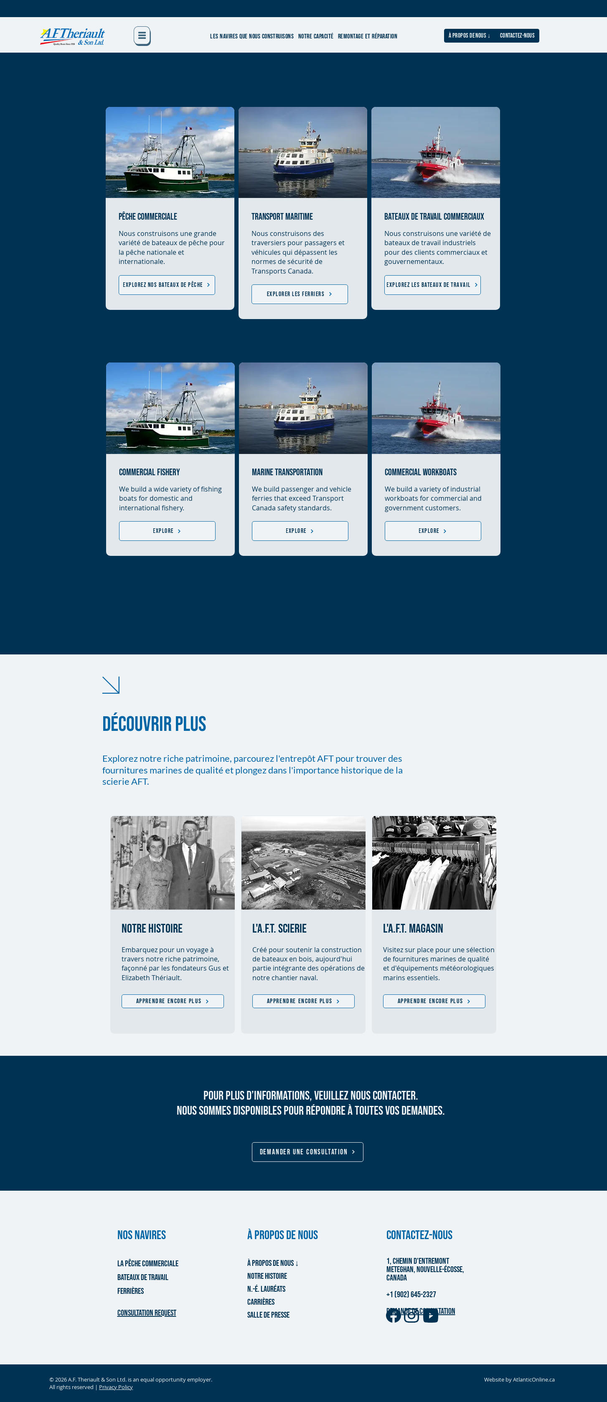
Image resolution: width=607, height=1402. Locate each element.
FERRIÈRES (130, 1291)
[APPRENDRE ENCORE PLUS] (173, 1001)
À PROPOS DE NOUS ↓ (273, 1263)
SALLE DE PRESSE (268, 1315)
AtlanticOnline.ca (534, 1379)
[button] (142, 36)
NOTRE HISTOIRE (267, 1276)
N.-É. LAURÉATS (266, 1289)
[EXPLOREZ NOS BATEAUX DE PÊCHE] (167, 285)
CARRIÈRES (260, 1302)
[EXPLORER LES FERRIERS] (299, 294)
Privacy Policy (116, 1387)
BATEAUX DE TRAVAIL (142, 1278)
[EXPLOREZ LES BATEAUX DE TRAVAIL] (432, 285)
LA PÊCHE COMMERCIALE (146, 1264)
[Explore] (167, 531)
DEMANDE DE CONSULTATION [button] (420, 1311)
